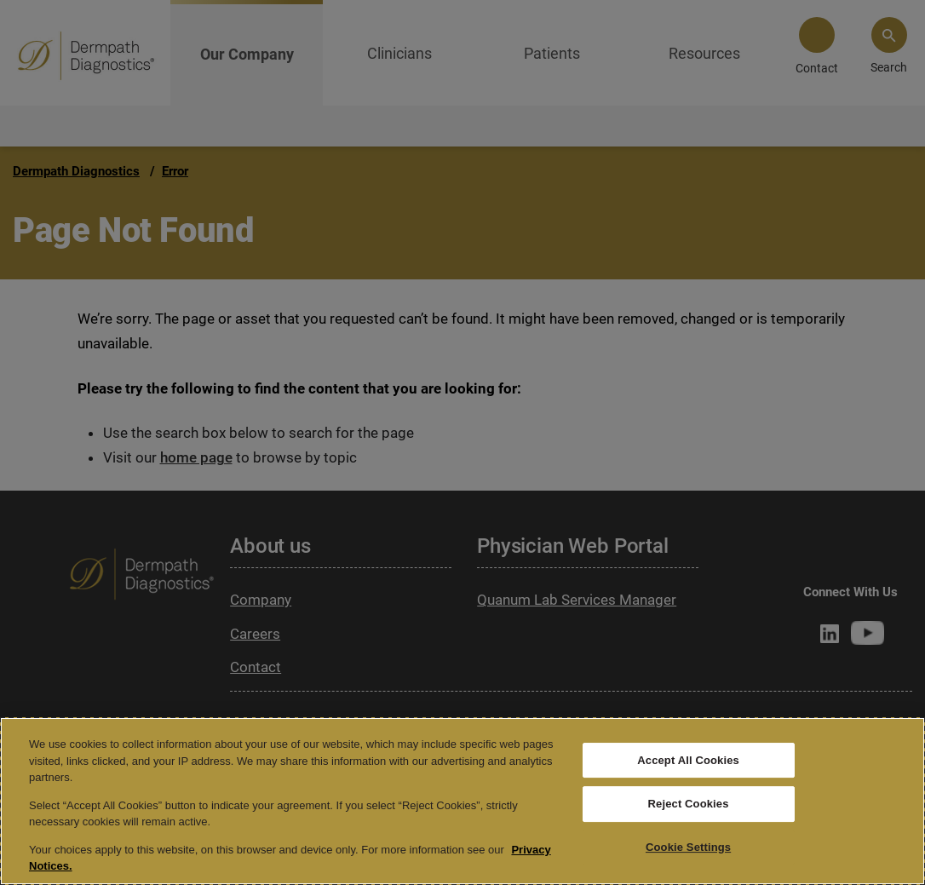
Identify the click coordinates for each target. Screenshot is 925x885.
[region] (462, 801)
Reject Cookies (688, 803)
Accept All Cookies (688, 760)
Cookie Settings (688, 847)
